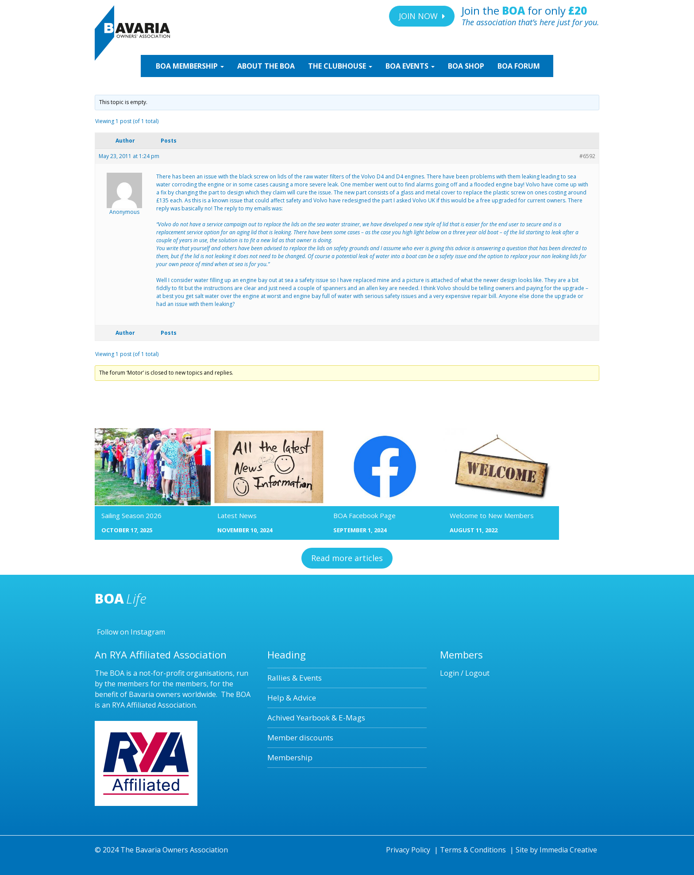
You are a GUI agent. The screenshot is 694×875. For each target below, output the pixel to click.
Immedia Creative (568, 850)
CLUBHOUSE (340, 66)
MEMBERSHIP (189, 66)
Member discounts (300, 737)
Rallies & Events (294, 678)
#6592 (587, 156)
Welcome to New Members (492, 515)
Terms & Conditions (473, 850)
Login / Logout (465, 673)
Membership (289, 757)
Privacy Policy (408, 850)
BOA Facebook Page (364, 515)
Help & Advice (291, 698)
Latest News (237, 515)
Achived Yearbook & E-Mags (316, 717)
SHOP (466, 66)
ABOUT (266, 66)
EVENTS (410, 66)
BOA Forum (518, 66)
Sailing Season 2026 (131, 515)
